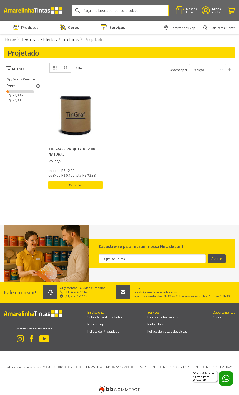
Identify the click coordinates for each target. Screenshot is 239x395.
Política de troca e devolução (167, 331)
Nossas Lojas (96, 324)
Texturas (71, 39)
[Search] (79, 10)
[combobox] (120, 10)
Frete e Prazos (157, 324)
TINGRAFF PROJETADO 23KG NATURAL (72, 151)
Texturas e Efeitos (39, 39)
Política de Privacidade (103, 331)
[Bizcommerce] (119, 389)
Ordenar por (178, 69)
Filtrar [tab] (18, 69)
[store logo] (35, 10)
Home (11, 39)
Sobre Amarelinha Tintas (104, 317)
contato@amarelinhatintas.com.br (157, 292)
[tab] (23, 86)
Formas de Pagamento (163, 317)
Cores (217, 317)
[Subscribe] (217, 258)
